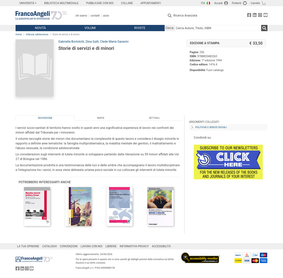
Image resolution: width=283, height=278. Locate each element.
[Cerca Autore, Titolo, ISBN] (218, 28)
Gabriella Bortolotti (71, 41)
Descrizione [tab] (45, 118)
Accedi (218, 3)
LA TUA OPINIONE (28, 246)
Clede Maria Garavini (114, 41)
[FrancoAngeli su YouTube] (265, 15)
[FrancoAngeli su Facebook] (249, 15)
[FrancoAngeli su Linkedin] (255, 15)
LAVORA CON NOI (91, 246)
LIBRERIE (111, 246)
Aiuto (106, 15)
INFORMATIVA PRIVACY (134, 246)
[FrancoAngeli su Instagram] (260, 15)
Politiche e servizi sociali (211, 127)
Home (19, 34)
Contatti (95, 15)
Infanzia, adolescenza (37, 34)
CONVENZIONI (69, 246)
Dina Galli (92, 41)
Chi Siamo (81, 15)
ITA (203, 3)
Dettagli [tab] (154, 118)
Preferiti (236, 3)
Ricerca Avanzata (185, 15)
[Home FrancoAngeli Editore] (41, 15)
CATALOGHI (49, 246)
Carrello (255, 3)
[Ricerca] (264, 28)
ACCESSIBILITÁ (161, 246)
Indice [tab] (100, 118)
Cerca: (169, 28)
